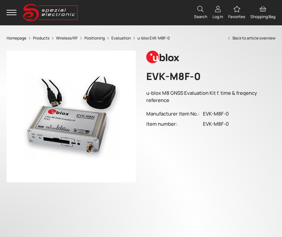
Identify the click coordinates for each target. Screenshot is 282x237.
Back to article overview (251, 38)
